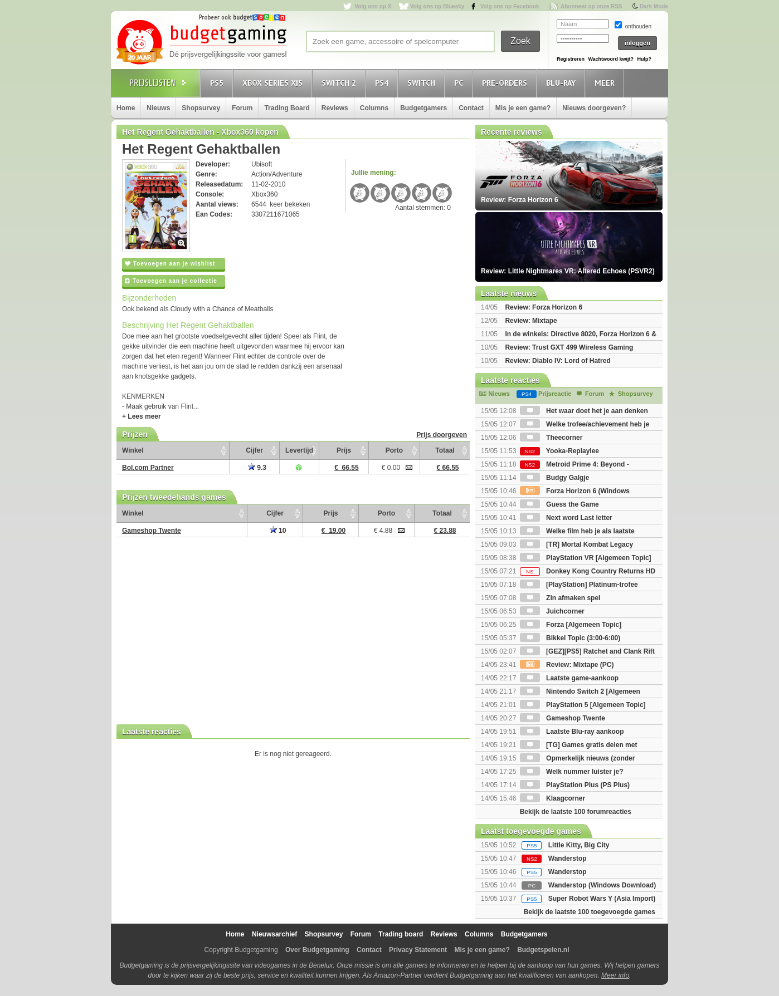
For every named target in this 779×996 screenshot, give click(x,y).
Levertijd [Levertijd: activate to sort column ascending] (299, 450)
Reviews (335, 108)
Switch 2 (340, 82)
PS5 (218, 82)
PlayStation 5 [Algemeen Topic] (583, 705)
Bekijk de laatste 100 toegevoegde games (589, 912)
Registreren (571, 59)
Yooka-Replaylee (559, 451)
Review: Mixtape (531, 321)
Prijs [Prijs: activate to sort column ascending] (344, 450)
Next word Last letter (566, 518)
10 (278, 530)
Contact (471, 108)
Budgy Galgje (555, 478)
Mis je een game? (523, 108)
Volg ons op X (372, 6)
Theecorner (551, 437)
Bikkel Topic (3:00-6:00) (570, 638)
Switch (423, 82)
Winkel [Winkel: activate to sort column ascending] (133, 450)
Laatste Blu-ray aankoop (572, 731)
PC (460, 82)
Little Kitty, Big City (579, 845)
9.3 (257, 468)
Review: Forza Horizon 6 (543, 307)
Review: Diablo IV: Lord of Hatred (557, 361)
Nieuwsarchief (274, 934)
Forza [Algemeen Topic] (570, 625)
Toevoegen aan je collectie (171, 281)
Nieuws (158, 108)
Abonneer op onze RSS (591, 6)
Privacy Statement (418, 950)
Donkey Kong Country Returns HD (587, 571)
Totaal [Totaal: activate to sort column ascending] (444, 450)
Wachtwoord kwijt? (611, 59)
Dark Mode (654, 6)
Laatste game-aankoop (569, 678)
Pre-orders (506, 82)
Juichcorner (552, 611)
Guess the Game (559, 504)
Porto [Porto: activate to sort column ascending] (394, 450)
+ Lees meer (141, 416)
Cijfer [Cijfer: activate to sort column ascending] (254, 450)
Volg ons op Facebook (509, 6)
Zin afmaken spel (560, 598)
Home (125, 108)
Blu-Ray (562, 82)
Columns (374, 108)
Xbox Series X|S (274, 82)
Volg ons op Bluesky (437, 6)
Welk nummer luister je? (572, 772)
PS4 (383, 82)
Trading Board (286, 108)
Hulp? (644, 59)
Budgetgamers (423, 108)
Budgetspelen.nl (543, 950)
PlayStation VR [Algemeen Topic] (585, 558)
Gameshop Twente (562, 718)
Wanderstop (567, 858)
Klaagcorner (552, 798)
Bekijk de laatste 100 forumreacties (575, 812)
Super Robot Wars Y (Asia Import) (601, 898)
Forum (242, 108)
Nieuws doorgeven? (594, 108)
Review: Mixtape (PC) (567, 665)
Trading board (400, 934)
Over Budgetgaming (317, 950)
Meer (606, 82)
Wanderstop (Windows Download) (602, 885)
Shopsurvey (201, 108)
